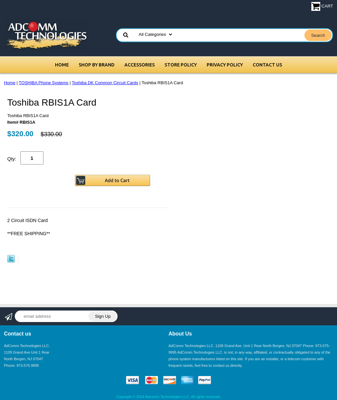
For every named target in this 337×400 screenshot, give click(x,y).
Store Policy (181, 64)
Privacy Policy (225, 64)
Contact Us (267, 64)
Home (62, 64)
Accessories (139, 64)
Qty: (11, 159)
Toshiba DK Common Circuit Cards (105, 82)
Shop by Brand (97, 64)
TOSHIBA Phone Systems (43, 82)
